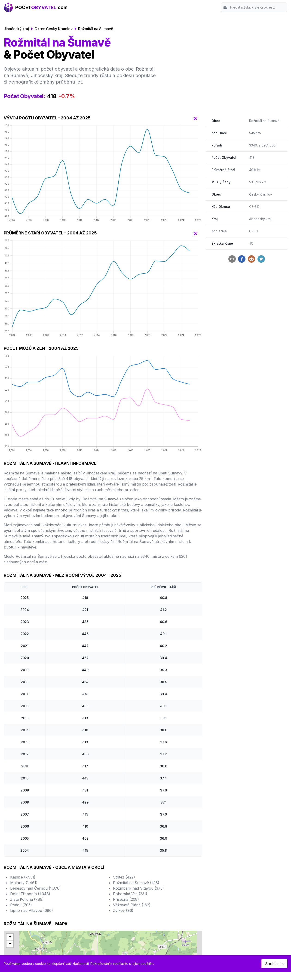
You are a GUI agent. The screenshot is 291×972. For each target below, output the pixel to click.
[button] (9, 937)
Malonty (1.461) (23, 882)
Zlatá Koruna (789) (27, 899)
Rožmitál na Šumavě (95, 28)
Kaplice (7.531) (22, 877)
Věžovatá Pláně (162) (131, 905)
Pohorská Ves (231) (130, 893)
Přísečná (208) (126, 899)
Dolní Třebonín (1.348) (30, 893)
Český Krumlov (260, 194)
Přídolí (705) (21, 905)
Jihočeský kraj (16, 28)
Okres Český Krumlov (53, 28)
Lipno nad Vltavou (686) (31, 910)
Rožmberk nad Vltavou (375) (138, 888)
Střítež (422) (124, 877)
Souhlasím (274, 963)
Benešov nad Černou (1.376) (35, 888)
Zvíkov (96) (123, 910)
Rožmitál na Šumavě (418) (136, 882)
